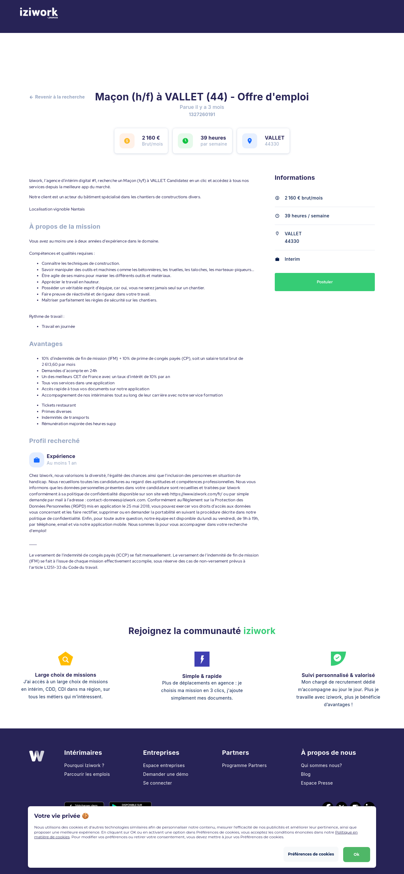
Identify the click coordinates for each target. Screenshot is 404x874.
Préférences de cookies (311, 853)
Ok (356, 853)
